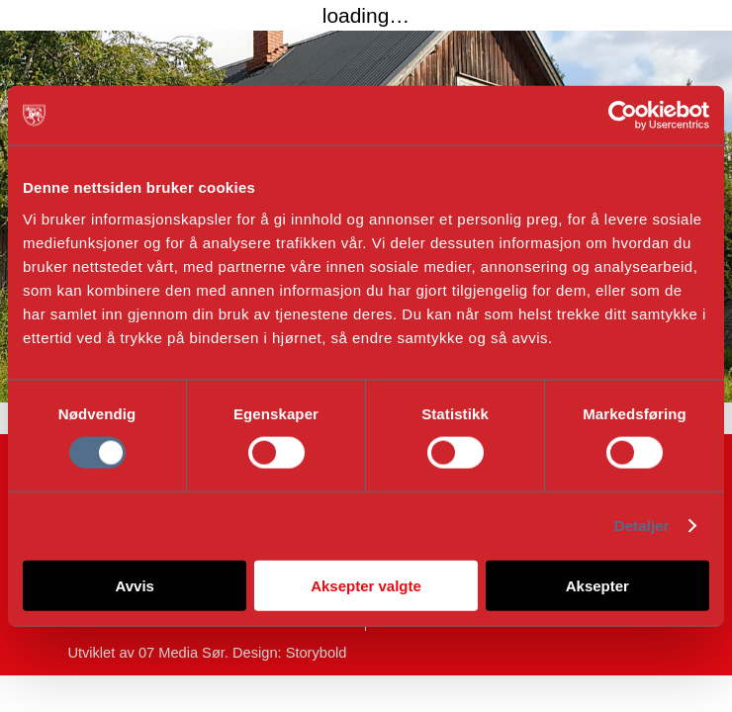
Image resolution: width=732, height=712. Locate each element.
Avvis (134, 585)
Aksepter (597, 585)
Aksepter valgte (366, 585)
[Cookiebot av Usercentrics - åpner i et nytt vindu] (622, 116)
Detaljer (642, 525)
